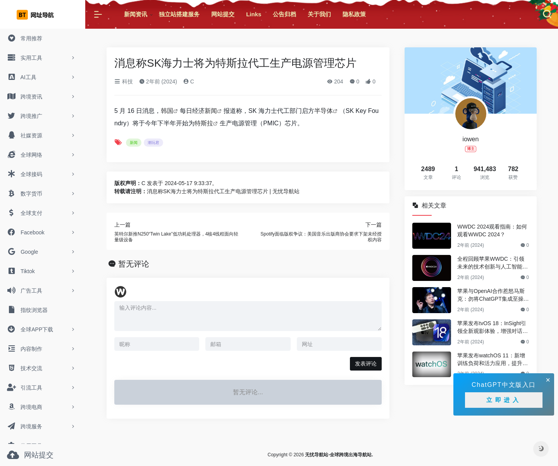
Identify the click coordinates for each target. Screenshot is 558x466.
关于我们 (319, 14)
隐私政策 (354, 14)
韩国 (167, 110)
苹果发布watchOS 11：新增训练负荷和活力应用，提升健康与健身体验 (492, 359)
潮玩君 (153, 142)
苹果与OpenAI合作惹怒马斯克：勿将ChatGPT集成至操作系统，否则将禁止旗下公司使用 (493, 295)
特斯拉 (204, 123)
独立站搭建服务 (179, 14)
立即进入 (503, 400)
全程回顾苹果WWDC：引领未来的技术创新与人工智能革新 (492, 263)
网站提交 (222, 14)
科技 (123, 81)
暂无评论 (133, 264)
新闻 (211, 110)
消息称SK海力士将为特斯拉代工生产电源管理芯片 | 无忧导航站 (223, 191)
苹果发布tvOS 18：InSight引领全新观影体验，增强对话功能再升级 (492, 327)
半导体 (323, 110)
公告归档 (284, 14)
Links (253, 14)
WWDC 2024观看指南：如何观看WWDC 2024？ (492, 230)
